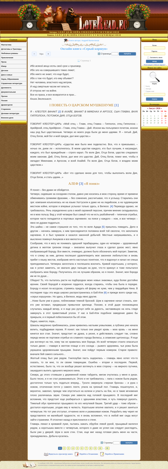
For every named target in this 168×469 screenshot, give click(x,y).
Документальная (8, 92)
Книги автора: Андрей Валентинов (84, 40)
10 (100, 448)
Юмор (3, 66)
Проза (3, 62)
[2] (59, 111)
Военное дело (7, 118)
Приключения (7, 58)
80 (107, 448)
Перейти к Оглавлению (89, 454)
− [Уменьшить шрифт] (34, 54)
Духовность (6, 88)
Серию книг (149, 91)
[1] (117, 105)
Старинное (6, 109)
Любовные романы (9, 53)
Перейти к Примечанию (114, 454)
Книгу (147, 86)
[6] (105, 292)
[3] (81, 184)
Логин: (154, 47)
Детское (4, 70)
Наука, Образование (10, 79)
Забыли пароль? (159, 65)
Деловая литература (10, 113)
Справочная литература (11, 83)
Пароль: (154, 52)
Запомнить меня (154, 57)
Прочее (4, 96)
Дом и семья (6, 75)
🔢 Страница (104, 53)
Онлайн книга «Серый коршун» (84, 48)
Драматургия (6, 105)
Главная (13, 40)
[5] (103, 227)
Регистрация (148, 65)
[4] (111, 206)
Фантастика (6, 45)
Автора (147, 89)
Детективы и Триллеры (11, 49)
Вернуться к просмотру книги (61, 454)
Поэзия (4, 101)
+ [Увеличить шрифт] (48, 54)
